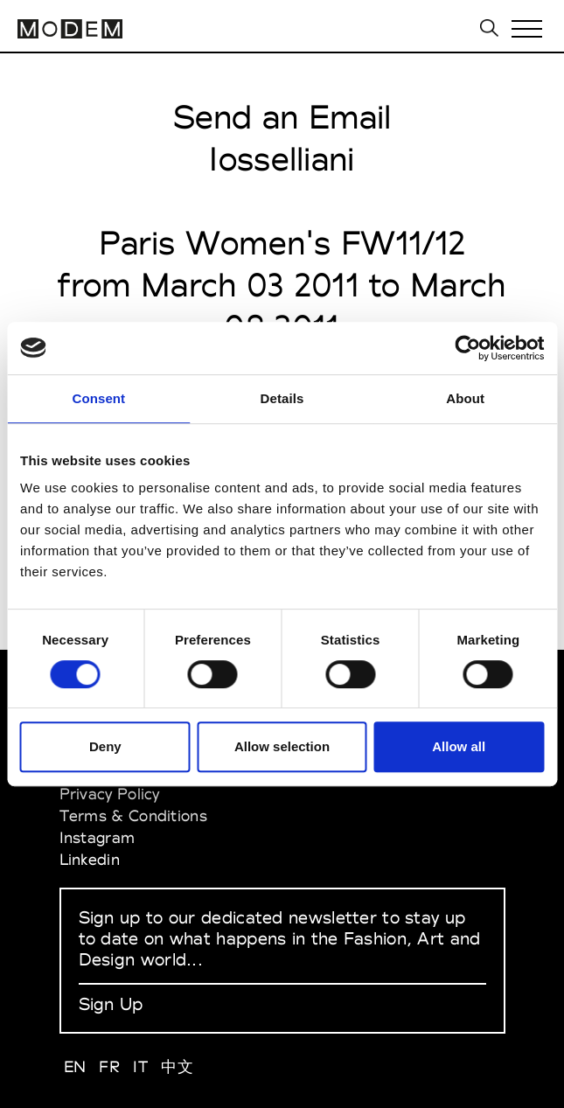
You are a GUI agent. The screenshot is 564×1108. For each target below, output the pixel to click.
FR (109, 1066)
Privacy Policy (109, 793)
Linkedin (89, 859)
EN (75, 1066)
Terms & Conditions (133, 815)
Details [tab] (282, 398)
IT (140, 1066)
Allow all (458, 746)
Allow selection (282, 746)
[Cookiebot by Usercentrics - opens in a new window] (467, 348)
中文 (177, 1066)
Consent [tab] (98, 398)
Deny (105, 746)
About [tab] (465, 398)
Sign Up (111, 1003)
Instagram (97, 837)
